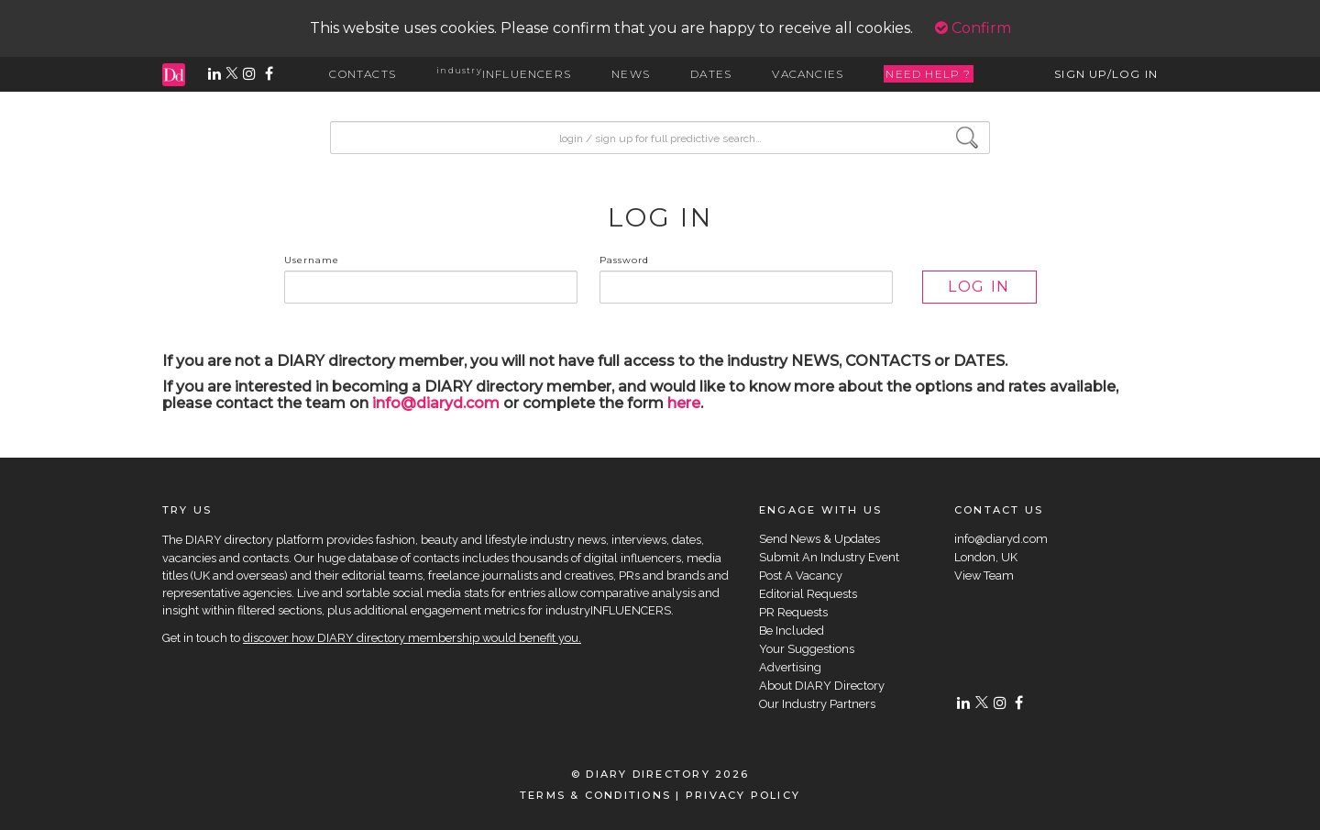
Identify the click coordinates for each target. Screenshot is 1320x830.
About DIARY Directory (822, 685)
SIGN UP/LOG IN (1106, 74)
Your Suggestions (806, 649)
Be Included (791, 630)
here (683, 403)
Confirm (973, 28)
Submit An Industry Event (829, 557)
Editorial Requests (808, 594)
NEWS (630, 74)
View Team (984, 575)
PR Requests (793, 612)
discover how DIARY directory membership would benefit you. (412, 638)
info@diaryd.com (436, 403)
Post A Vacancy (800, 575)
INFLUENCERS (503, 74)
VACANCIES (807, 74)
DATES (711, 74)
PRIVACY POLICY (743, 795)
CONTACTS (362, 74)
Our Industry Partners (817, 704)
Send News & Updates (819, 539)
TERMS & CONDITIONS (595, 795)
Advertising (790, 667)
